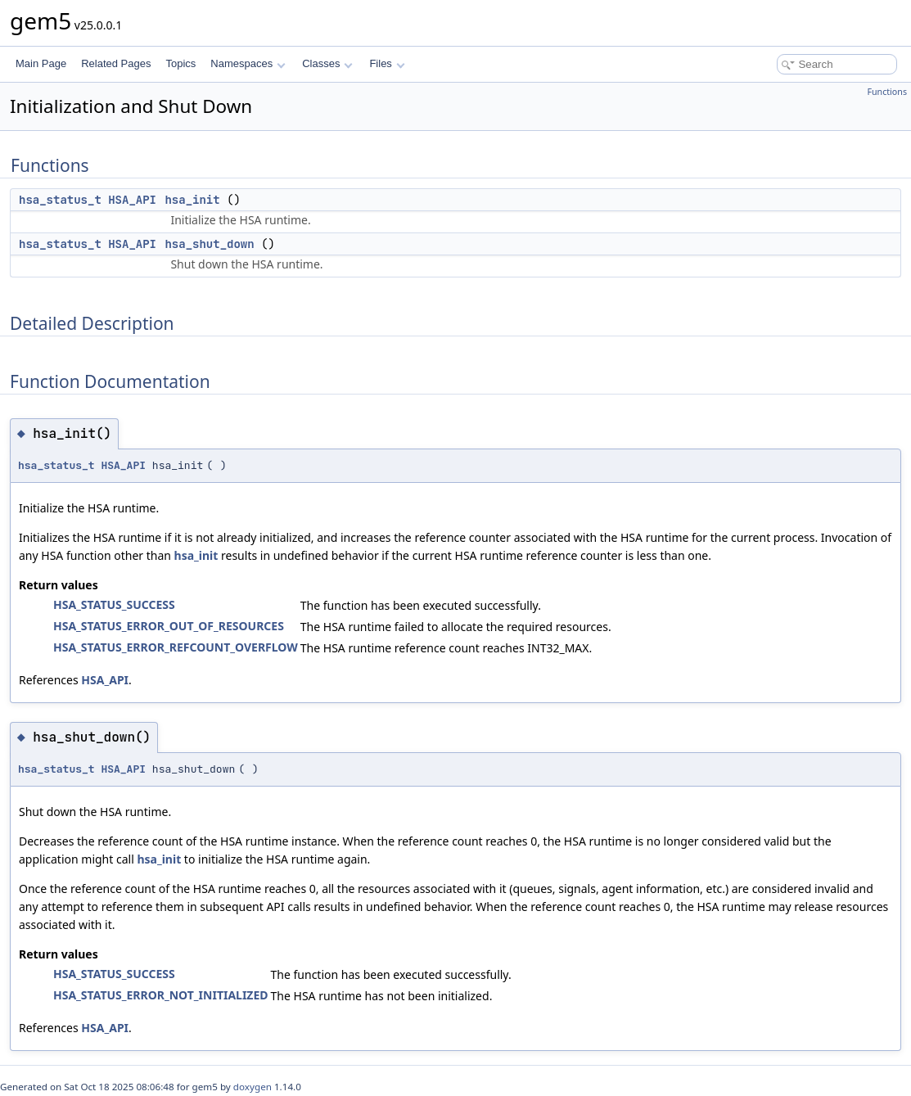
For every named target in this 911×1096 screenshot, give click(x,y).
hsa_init (192, 199)
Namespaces (247, 63)
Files (386, 63)
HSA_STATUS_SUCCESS (114, 604)
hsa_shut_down (209, 244)
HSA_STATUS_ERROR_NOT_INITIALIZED (160, 995)
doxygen (252, 1086)
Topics (180, 63)
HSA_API (132, 199)
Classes (327, 63)
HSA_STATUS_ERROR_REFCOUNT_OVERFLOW (175, 647)
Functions (887, 91)
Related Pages (116, 63)
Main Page (41, 63)
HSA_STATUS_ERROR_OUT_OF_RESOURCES (168, 626)
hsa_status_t (60, 199)
